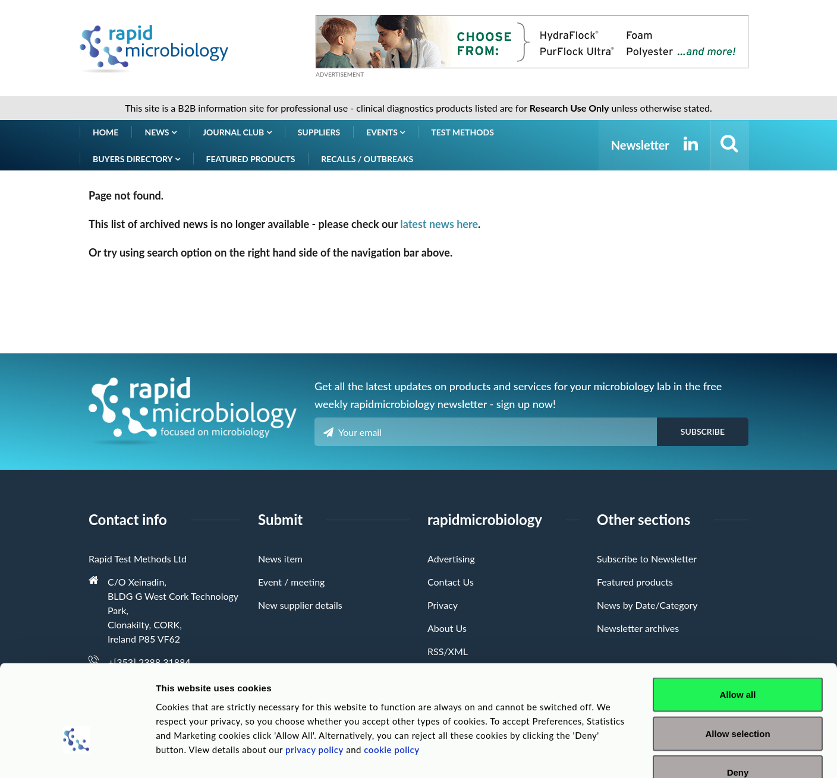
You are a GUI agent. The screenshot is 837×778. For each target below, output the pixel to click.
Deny (738, 700)
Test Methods (462, 132)
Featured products (250, 159)
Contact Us (450, 581)
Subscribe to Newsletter (647, 558)
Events (385, 132)
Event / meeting (291, 581)
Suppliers (319, 132)
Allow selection (737, 661)
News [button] (160, 132)
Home (105, 132)
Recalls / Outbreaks (367, 159)
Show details (624, 754)
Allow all (738, 622)
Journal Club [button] (237, 132)
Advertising (451, 558)
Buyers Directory (136, 159)
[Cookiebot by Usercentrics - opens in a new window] (77, 755)
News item (280, 558)
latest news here (439, 223)
